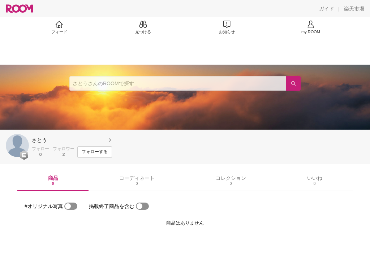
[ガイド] (326, 8)
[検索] (293, 83)
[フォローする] (94, 152)
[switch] (70, 206)
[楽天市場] (354, 8)
